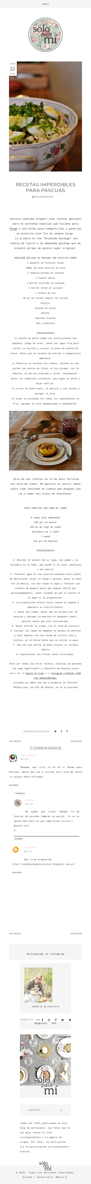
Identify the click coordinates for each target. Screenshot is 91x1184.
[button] (45, 4)
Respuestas (20, 793)
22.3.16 (24, 759)
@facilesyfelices (42, 197)
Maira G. (62, 1177)
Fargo (13, 228)
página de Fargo (35, 673)
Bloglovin (41, 1023)
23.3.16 (27, 851)
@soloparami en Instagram (45, 953)
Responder (13, 785)
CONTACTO (53, 1006)
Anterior (76, 741)
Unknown (30, 847)
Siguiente (15, 741)
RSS (54, 1023)
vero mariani (28, 755)
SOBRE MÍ (37, 1006)
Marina (29, 800)
